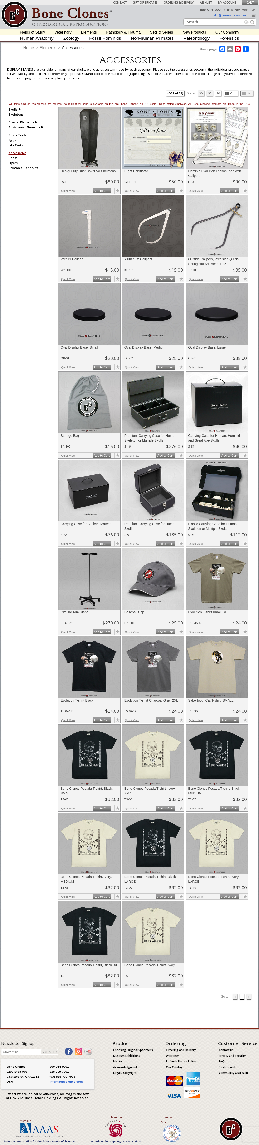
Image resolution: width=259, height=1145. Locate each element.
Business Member (166, 1119)
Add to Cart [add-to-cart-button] (102, 191)
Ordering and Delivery (181, 1050)
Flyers (13, 163)
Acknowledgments (126, 1067)
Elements (89, 32)
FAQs (222, 1061)
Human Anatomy (36, 38)
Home (28, 47)
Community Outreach (233, 1073)
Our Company (227, 32)
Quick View (68, 191)
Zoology (71, 38)
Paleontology (196, 38)
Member (25, 1120)
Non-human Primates (152, 38)
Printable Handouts (23, 168)
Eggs (12, 140)
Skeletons (16, 114)
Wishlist (206, 2)
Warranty (172, 1056)
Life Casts (16, 145)
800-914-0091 (211, 9)
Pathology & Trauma (123, 32)
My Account (227, 2)
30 (201, 93)
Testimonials (227, 1067)
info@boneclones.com (230, 15)
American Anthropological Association (116, 1141)
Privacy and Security (232, 1056)
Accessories (73, 47)
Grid (230, 93)
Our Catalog (174, 1067)
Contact (120, 2)
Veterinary (63, 32)
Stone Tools (17, 135)
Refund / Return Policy (181, 1061)
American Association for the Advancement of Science (39, 1141)
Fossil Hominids (105, 38)
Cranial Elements (21, 122)
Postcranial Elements (24, 127)
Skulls (13, 109)
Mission (118, 1061)
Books (13, 158)
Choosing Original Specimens (133, 1050)
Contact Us (226, 1050)
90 (218, 93)
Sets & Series (161, 32)
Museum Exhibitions (126, 1056)
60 (209, 93)
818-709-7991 (238, 9)
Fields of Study (32, 32)
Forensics (229, 38)
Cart (250, 2)
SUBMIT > (50, 1052)
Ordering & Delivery (179, 2)
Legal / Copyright (125, 1073)
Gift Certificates (145, 2)
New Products (194, 32)
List (247, 93)
